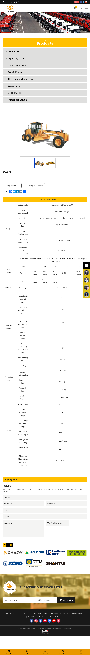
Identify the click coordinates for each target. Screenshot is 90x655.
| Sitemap (45, 634)
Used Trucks (14, 93)
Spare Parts (14, 86)
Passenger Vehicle (17, 100)
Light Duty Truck (16, 58)
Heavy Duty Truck (17, 65)
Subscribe (68, 601)
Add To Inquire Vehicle (33, 186)
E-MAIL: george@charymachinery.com (19, 2)
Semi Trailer (14, 51)
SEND (10, 546)
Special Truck (15, 72)
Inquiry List (11, 186)
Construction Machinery (20, 79)
